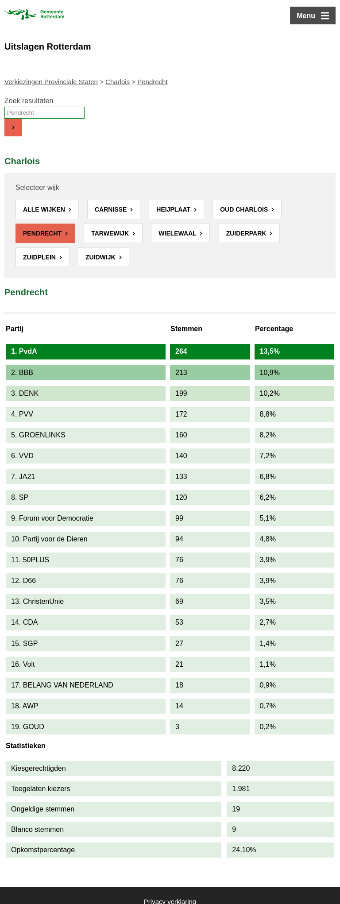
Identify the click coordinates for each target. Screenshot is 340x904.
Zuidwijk (101, 257)
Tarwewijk (111, 233)
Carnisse (111, 209)
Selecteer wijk (37, 187)
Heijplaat (174, 209)
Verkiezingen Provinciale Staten (51, 81)
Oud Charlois (245, 209)
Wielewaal (178, 233)
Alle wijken (45, 209)
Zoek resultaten (28, 100)
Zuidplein (40, 257)
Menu (306, 15)
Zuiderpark (247, 233)
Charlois (117, 81)
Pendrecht (43, 233)
